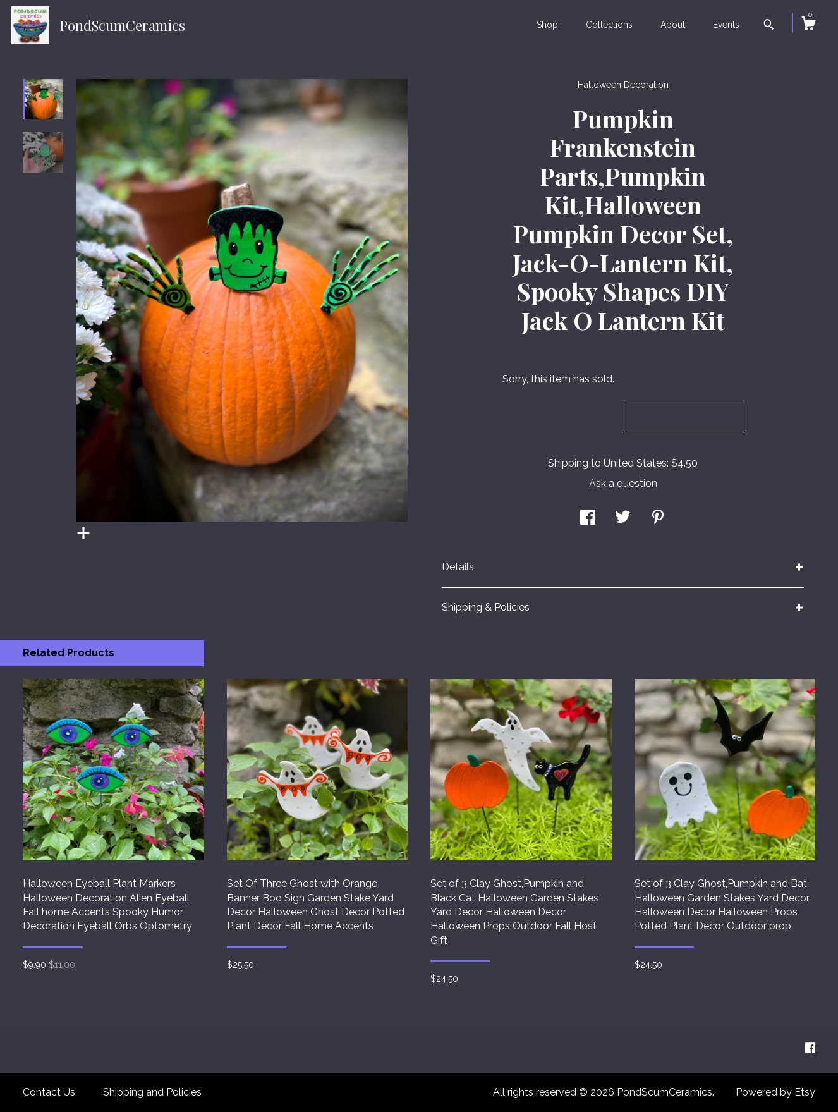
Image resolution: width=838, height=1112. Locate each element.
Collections (609, 25)
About (672, 25)
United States (635, 463)
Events (726, 25)
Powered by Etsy (775, 1092)
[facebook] (810, 1049)
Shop (547, 25)
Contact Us (49, 1092)
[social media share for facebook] (587, 518)
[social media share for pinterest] (657, 518)
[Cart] (808, 25)
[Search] (769, 26)
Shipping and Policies (152, 1092)
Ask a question (623, 483)
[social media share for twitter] (623, 518)
